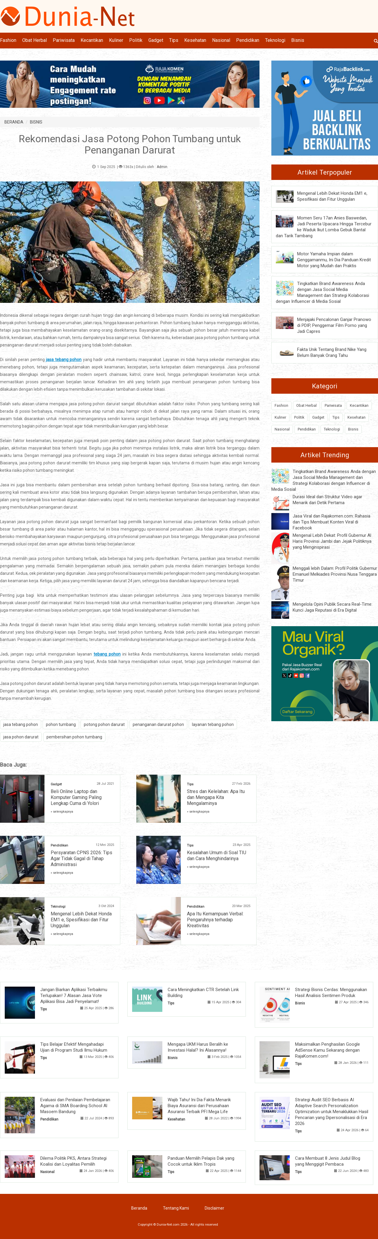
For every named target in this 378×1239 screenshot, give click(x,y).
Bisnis (297, 40)
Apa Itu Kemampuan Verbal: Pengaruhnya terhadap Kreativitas (215, 919)
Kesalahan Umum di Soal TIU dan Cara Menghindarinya (216, 855)
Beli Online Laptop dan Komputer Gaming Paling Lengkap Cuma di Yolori (76, 797)
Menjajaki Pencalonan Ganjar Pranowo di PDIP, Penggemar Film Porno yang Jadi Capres (334, 325)
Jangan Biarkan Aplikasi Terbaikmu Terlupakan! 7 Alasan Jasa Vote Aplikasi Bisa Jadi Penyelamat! (73, 995)
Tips (173, 40)
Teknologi (275, 40)
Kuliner (116, 40)
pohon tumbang (61, 724)
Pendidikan (247, 40)
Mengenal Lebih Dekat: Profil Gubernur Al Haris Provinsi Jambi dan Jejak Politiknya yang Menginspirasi (332, 541)
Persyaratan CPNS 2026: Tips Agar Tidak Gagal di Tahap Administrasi (81, 858)
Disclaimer (214, 1208)
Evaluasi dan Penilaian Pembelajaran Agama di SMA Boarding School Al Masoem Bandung (75, 1105)
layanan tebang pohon (213, 724)
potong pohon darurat (104, 724)
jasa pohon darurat (21, 737)
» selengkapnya (62, 812)
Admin (162, 167)
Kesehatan (195, 40)
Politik (135, 40)
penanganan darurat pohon (158, 724)
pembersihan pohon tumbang (74, 737)
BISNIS (36, 122)
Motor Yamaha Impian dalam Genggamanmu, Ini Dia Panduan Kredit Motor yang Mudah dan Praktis (334, 259)
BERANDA (13, 122)
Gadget (155, 40)
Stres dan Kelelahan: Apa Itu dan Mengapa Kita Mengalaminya (216, 797)
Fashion (8, 40)
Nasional (221, 40)
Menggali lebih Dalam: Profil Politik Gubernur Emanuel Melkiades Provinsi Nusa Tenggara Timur (335, 574)
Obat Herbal (34, 40)
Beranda (139, 1208)
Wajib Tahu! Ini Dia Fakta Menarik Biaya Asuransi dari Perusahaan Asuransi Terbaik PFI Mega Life (199, 1105)
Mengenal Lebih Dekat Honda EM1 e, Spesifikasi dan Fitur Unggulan (81, 919)
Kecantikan (92, 40)
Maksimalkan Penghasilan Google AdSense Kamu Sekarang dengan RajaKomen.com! (327, 1050)
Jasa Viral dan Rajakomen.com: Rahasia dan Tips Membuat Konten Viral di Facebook (331, 522)
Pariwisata (64, 40)
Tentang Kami (176, 1208)
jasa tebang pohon (20, 724)
